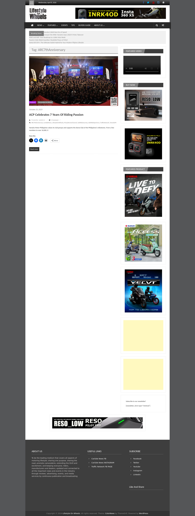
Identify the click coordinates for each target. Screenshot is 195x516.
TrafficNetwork (104, 123)
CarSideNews (48, 123)
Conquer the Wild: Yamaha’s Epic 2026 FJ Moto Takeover (64, 35)
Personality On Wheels (45, 102)
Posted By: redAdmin (38, 120)
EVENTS (64, 25)
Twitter (136, 463)
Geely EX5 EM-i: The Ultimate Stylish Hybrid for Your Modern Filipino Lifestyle (56, 43)
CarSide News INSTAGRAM (102, 463)
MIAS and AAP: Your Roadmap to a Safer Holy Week (47, 37)
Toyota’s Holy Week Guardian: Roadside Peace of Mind (48, 40)
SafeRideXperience (94, 123)
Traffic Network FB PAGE (101, 467)
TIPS (73, 25)
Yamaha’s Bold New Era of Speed (55, 32)
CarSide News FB (98, 459)
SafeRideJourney (83, 123)
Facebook (137, 459)
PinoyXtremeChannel (70, 123)
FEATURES (52, 25)
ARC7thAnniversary (37, 123)
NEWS (39, 25)
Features (32, 102)
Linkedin (137, 475)
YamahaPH (113, 123)
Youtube (136, 467)
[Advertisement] (143, 335)
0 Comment (53, 120)
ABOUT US (98, 25)
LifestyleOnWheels (58, 123)
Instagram (137, 471)
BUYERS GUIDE (84, 25)
